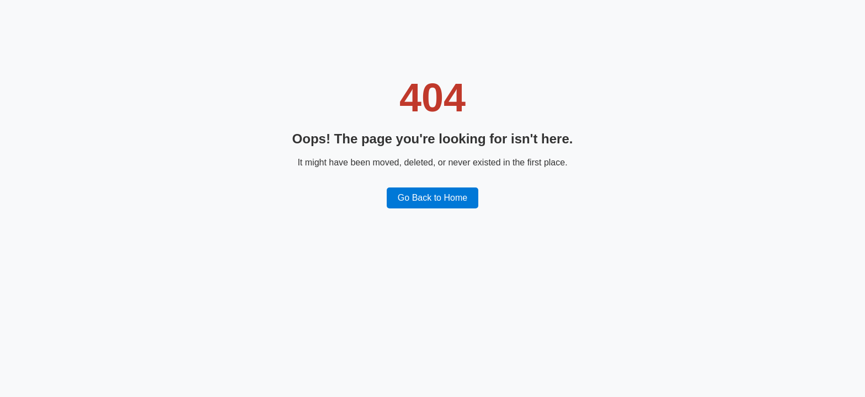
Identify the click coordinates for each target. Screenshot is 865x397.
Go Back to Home (432, 197)
